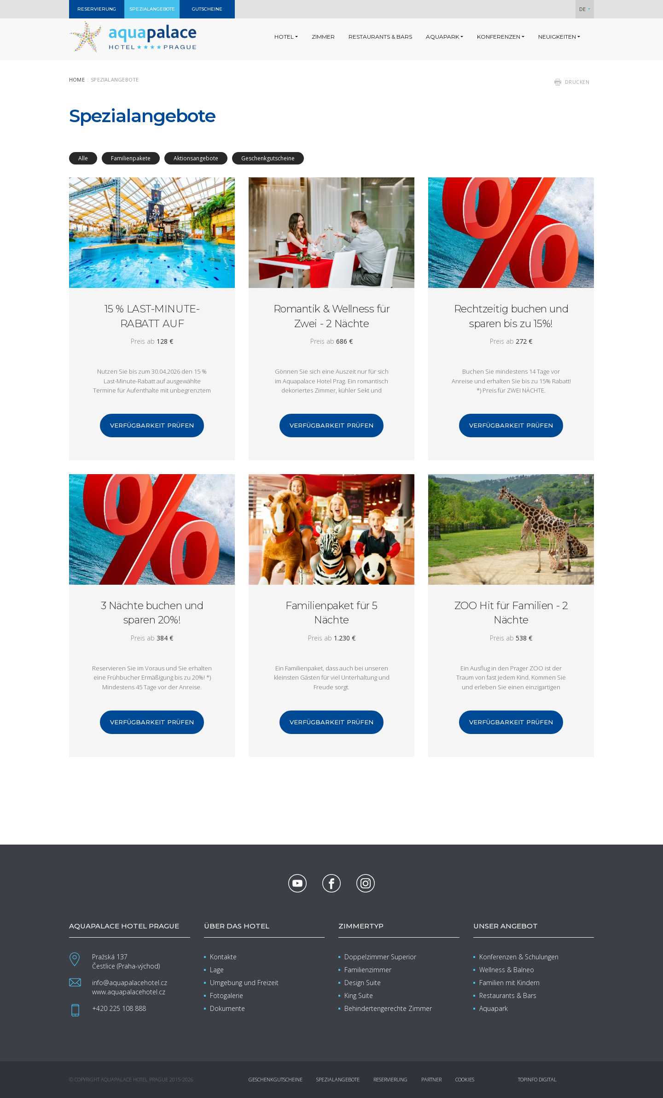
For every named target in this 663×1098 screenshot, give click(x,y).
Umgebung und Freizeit (244, 982)
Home (77, 79)
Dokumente (227, 1008)
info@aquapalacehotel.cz (129, 982)
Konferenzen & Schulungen (518, 956)
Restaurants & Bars (507, 995)
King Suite (358, 995)
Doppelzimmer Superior (380, 956)
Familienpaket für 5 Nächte (331, 612)
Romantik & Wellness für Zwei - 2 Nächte (331, 316)
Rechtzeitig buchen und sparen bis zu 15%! (511, 316)
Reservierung (390, 1079)
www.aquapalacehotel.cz (128, 991)
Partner (431, 1079)
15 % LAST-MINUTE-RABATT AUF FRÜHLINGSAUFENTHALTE (152, 316)
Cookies (464, 1079)
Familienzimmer (367, 969)
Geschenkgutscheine (275, 1079)
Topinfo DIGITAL (537, 1079)
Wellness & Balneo (506, 969)
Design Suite (362, 982)
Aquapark (493, 1008)
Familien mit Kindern (509, 982)
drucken (577, 82)
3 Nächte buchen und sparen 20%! (152, 612)
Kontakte (223, 956)
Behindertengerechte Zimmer (388, 1008)
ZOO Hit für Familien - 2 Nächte (511, 612)
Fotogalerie (226, 995)
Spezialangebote (338, 1079)
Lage (217, 969)
